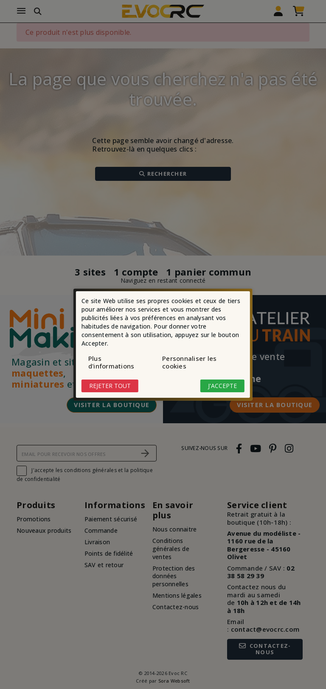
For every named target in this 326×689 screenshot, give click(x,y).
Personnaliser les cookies (189, 362)
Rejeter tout (110, 386)
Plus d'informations (111, 362)
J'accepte (222, 386)
